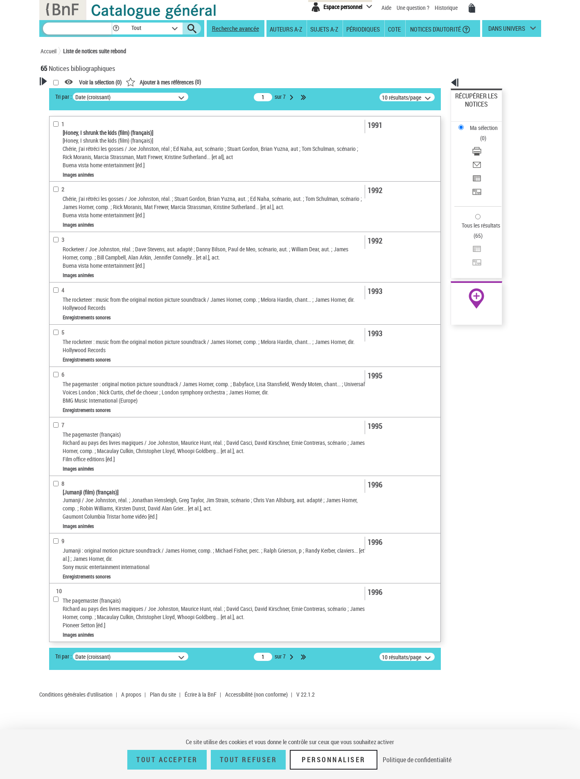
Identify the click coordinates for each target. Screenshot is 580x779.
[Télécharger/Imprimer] (487, 123)
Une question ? (413, 7)
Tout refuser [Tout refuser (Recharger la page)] (248, 759)
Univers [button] (58, 349)
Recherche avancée (235, 28)
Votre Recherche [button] (74, 95)
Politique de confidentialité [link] (417, 759)
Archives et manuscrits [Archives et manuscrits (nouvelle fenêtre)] (469, 251)
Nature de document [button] (74, 204)
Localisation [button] (64, 267)
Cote (394, 29)
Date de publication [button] (73, 322)
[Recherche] (77, 28)
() (268, 82)
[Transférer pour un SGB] (487, 153)
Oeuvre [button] (57, 281)
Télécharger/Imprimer (480, 123)
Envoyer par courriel (479, 133)
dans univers (506, 30)
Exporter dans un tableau (484, 143)
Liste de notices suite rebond (94, 51)
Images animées (72, 217)
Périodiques (363, 29)
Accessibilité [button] (65, 190)
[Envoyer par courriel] (487, 133)
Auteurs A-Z (286, 29)
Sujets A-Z (324, 29)
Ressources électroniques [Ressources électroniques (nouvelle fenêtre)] (472, 260)
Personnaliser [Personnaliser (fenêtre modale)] (334, 759)
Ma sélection (470, 109)
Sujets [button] (57, 335)
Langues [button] (59, 308)
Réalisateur (66, 178)
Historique (447, 7)
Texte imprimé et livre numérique (87, 241)
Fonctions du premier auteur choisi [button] (85, 161)
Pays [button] (55, 363)
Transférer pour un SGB (482, 153)
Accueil (48, 51)
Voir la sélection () (205, 82)
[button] (116, 28)
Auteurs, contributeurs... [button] (80, 294)
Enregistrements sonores (80, 229)
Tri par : (168, 96)
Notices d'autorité (435, 29)
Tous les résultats (475, 175)
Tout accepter (167, 759)
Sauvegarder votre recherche (91, 127)
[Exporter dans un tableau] (487, 143)
